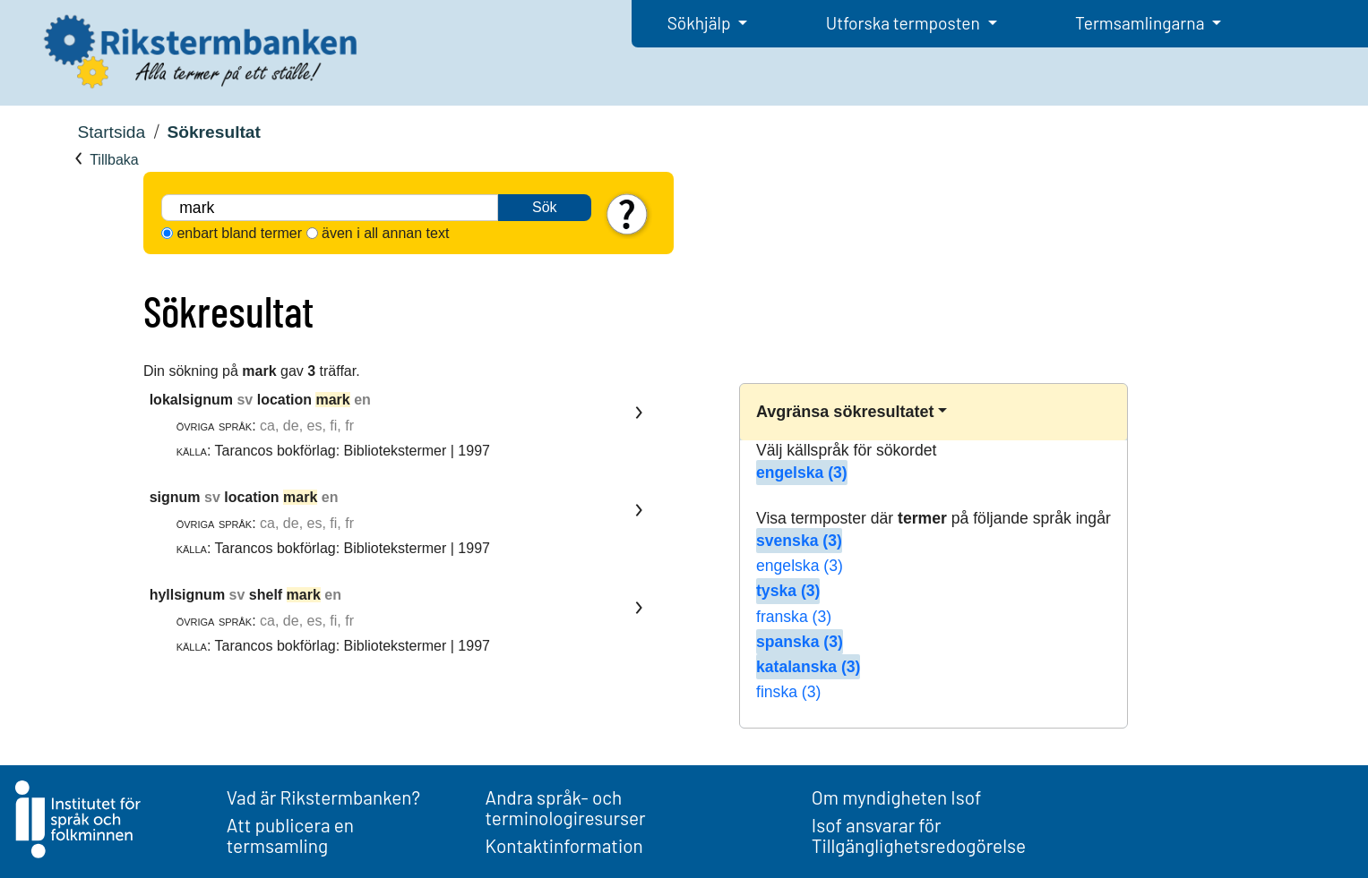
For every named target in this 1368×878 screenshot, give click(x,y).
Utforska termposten (905, 23)
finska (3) (788, 692)
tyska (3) (788, 591)
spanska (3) (799, 642)
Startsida (111, 132)
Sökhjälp (701, 23)
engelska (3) (801, 473)
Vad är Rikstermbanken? (323, 797)
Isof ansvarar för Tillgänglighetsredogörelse (919, 835)
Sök (544, 207)
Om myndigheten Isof (896, 797)
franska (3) (793, 617)
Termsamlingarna (1141, 23)
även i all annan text (385, 233)
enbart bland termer (239, 233)
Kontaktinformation (564, 845)
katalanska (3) (808, 667)
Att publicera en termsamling (290, 835)
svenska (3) (799, 541)
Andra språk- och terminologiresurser (566, 807)
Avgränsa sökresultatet (845, 412)
